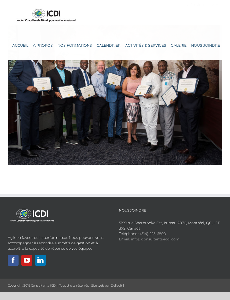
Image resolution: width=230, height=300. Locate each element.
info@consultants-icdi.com (155, 239)
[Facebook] (13, 260)
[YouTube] (26, 260)
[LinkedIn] (40, 260)
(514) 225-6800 (153, 233)
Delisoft (116, 285)
